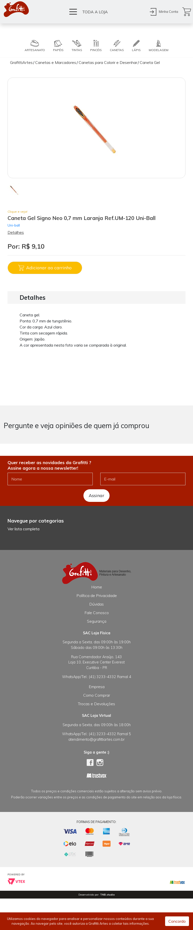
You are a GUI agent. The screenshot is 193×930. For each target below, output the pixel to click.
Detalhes (16, 232)
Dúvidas (96, 604)
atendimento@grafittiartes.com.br (96, 739)
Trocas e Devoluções (96, 703)
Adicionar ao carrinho (45, 268)
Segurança (96, 621)
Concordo (177, 921)
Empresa (97, 686)
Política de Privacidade (96, 595)
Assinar (96, 495)
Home (96, 586)
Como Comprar (96, 695)
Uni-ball (14, 225)
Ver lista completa (23, 528)
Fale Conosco (96, 612)
